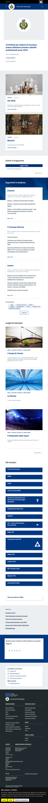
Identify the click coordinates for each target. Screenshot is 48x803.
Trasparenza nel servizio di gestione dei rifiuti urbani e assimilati (14, 786)
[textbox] (23, 651)
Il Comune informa (15, 227)
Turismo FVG (11, 561)
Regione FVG (11, 576)
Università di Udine (13, 583)
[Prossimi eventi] (41, 165)
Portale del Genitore (13, 469)
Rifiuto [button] (10, 800)
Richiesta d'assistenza (11, 778)
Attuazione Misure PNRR (15, 597)
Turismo (9, 137)
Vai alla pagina (12, 109)
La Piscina (11, 396)
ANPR (9, 476)
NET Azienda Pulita (13, 568)
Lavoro (10, 265)
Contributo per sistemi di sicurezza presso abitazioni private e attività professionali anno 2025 (21, 47)
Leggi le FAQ (13, 671)
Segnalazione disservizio (15, 509)
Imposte (9, 97)
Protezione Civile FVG (14, 539)
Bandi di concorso (19, 749)
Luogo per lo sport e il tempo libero (20, 350)
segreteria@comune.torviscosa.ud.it (14, 761)
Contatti (8, 744)
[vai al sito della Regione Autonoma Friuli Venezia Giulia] (8, 2)
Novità (26, 722)
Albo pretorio (18, 750)
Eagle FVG (10, 532)
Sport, (9, 350)
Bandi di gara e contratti (21, 748)
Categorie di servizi (30, 704)
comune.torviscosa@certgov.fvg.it (13, 769)
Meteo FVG (11, 554)
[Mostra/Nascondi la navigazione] (6, 6)
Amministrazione (10, 704)
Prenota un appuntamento (31, 774)
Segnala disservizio (15, 683)
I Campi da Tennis (15, 353)
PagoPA (10, 516)
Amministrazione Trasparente (23, 744)
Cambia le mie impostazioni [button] (21, 800)
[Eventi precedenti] (7, 165)
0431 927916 (18, 676)
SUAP (9, 483)
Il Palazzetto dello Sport (18, 435)
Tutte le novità (11, 61)
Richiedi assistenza (15, 673)
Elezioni (11, 190)
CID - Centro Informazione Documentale (15, 524)
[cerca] (42, 6)
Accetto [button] (4, 800)
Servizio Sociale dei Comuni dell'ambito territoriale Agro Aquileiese (16, 500)
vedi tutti (24, 313)
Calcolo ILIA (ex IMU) (14, 490)
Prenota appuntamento (16, 678)
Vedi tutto (39, 173)
